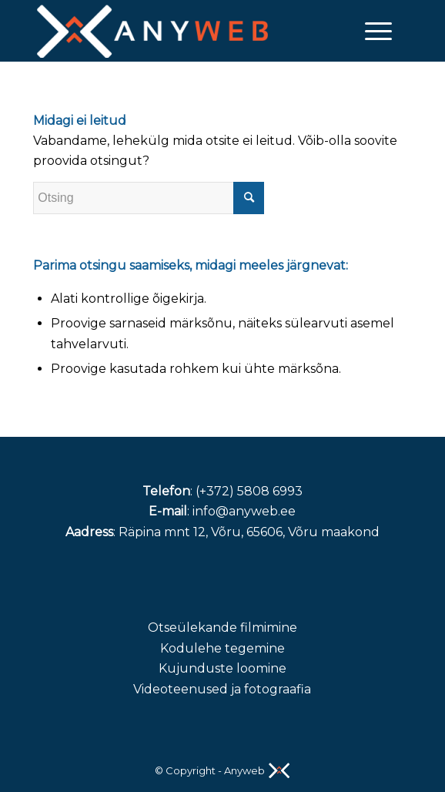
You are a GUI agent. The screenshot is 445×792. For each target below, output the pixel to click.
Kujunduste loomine (222, 668)
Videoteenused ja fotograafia (222, 689)
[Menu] (371, 31)
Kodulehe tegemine (222, 648)
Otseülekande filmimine (222, 627)
